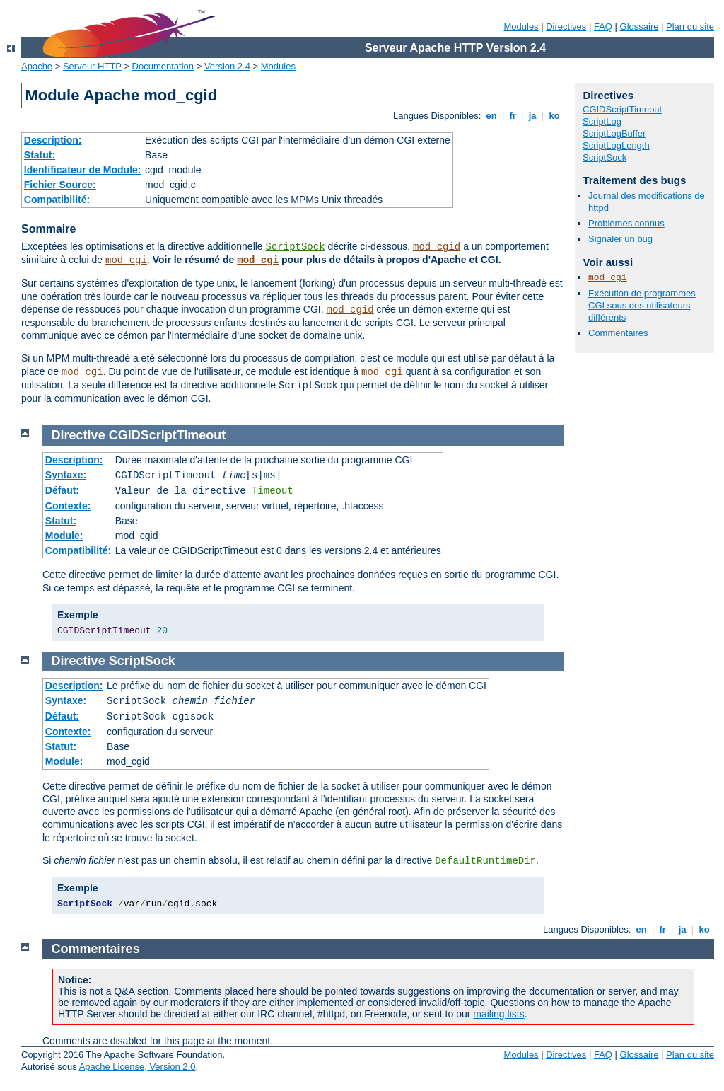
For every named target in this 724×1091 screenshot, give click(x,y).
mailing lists (498, 1014)
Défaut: (62, 490)
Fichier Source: (60, 184)
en (491, 115)
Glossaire (639, 26)
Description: (53, 140)
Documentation (163, 66)
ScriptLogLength (616, 145)
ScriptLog (602, 121)
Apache (36, 66)
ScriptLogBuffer (614, 133)
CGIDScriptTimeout (622, 109)
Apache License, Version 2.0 (137, 1066)
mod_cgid (436, 247)
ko (554, 115)
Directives (566, 26)
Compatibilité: (57, 199)
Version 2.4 (227, 66)
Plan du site (690, 26)
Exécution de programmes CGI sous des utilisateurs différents (642, 305)
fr (513, 115)
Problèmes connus (626, 223)
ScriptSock (295, 247)
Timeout (272, 491)
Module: (64, 535)
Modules (520, 26)
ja (532, 115)
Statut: (39, 155)
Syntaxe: (65, 474)
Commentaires (618, 333)
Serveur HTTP (92, 66)
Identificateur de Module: (82, 169)
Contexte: (68, 506)
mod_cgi (126, 260)
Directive (78, 435)
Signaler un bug (620, 238)
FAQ (603, 26)
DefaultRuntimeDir (485, 861)
